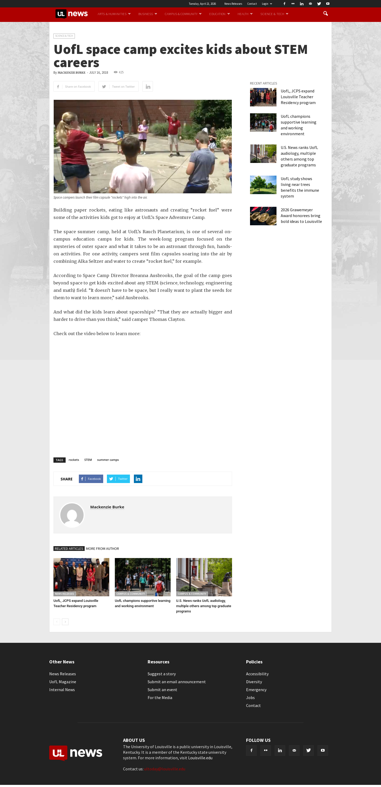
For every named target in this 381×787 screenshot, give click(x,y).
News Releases (233, 4)
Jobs (250, 697)
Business (147, 14)
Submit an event (162, 689)
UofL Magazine (62, 681)
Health (245, 14)
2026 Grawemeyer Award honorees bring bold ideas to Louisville (301, 215)
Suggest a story (162, 673)
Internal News (62, 689)
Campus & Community (183, 14)
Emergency (256, 689)
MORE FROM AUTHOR (102, 548)
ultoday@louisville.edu (164, 768)
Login (267, 4)
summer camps (108, 460)
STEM (88, 460)
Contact (252, 4)
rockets (74, 460)
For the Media (160, 697)
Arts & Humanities (114, 14)
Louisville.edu (200, 757)
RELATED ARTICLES (69, 548)
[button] (325, 13)
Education (219, 14)
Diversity (254, 681)
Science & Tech (274, 14)
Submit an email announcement (177, 681)
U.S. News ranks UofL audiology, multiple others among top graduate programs (203, 606)
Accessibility (257, 673)
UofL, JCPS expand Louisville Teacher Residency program (298, 96)
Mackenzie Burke (71, 72)
